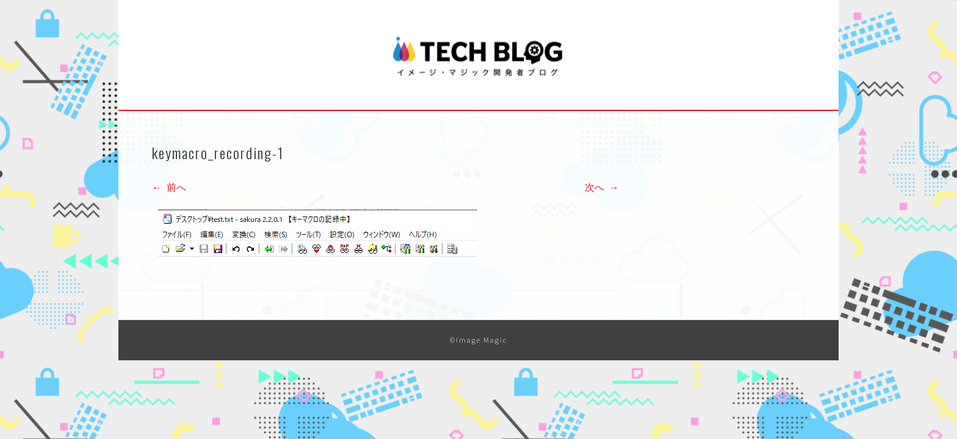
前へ (169, 187)
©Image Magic (478, 339)
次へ (602, 187)
